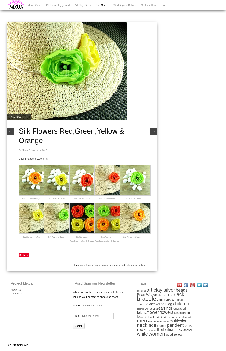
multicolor (177, 321)
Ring (146, 330)
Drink (155, 309)
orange (117, 265)
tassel (188, 330)
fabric (142, 312)
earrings (165, 308)
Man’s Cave (34, 5)
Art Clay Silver (82, 5)
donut (148, 308)
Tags (181, 330)
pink (188, 325)
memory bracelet (183, 317)
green (105, 265)
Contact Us (17, 293)
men (142, 320)
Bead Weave (147, 295)
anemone (141, 291)
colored (140, 309)
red (123, 265)
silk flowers (169, 330)
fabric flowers (86, 265)
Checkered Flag (159, 304)
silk (127, 265)
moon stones (163, 321)
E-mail (76, 315)
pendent (175, 325)
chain (180, 299)
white (142, 334)
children (181, 303)
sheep (152, 330)
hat (110, 265)
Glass (178, 312)
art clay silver (161, 290)
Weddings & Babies (124, 5)
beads (182, 290)
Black (178, 294)
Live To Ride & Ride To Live (161, 317)
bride (162, 299)
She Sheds (102, 5)
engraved (179, 308)
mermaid (152, 321)
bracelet (147, 298)
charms (142, 304)
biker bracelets (165, 295)
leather (142, 317)
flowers (97, 265)
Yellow (142, 265)
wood (169, 334)
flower (153, 312)
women (133, 265)
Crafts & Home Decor (153, 5)
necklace (146, 325)
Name (76, 305)
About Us (16, 290)
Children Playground (58, 5)
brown (171, 299)
